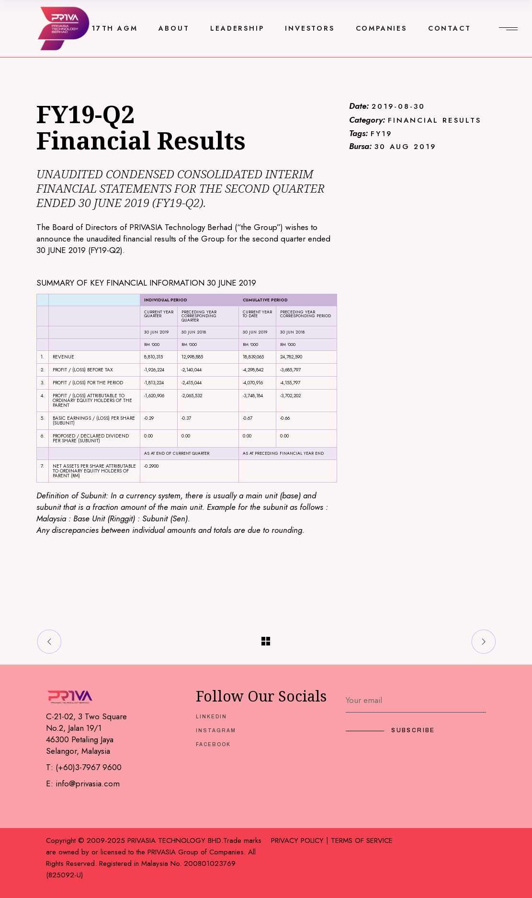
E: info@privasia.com (83, 783)
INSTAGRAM (216, 730)
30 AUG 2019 (405, 146)
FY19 (381, 134)
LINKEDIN (211, 716)
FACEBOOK (213, 744)
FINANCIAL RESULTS (434, 120)
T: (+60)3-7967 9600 (84, 767)
